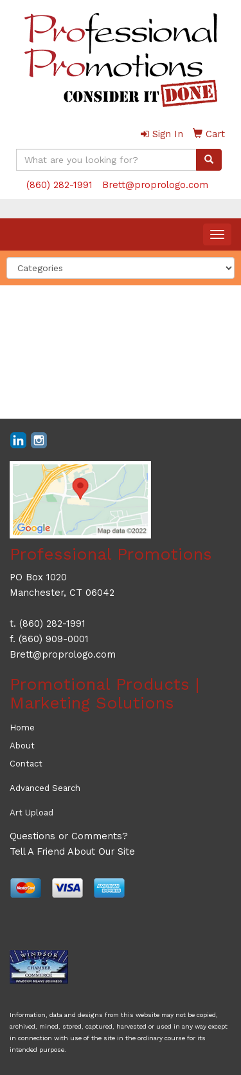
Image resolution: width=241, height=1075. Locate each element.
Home (22, 727)
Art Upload (31, 812)
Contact (26, 763)
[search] (209, 160)
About (22, 745)
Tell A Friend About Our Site (72, 851)
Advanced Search (45, 788)
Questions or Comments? (69, 836)
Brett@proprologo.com (155, 185)
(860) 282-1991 (59, 185)
